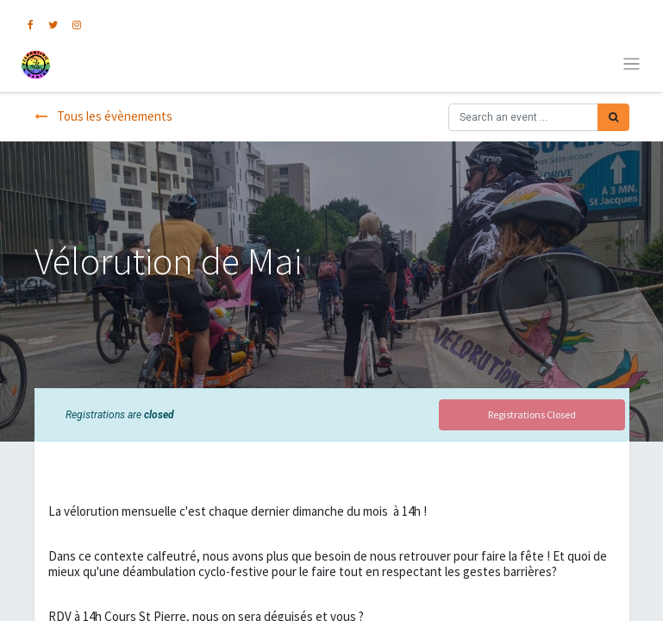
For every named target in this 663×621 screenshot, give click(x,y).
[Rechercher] (613, 117)
